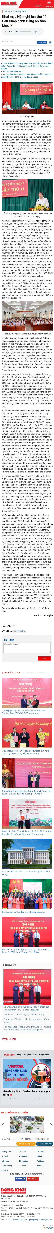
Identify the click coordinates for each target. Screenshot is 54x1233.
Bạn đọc (40, 1166)
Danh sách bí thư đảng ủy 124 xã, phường (23, 1014)
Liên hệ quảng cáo (26, 1143)
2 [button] (10, 1098)
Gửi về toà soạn (45, 1143)
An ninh (22, 1166)
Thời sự (6, 11)
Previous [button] (5, 1075)
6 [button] (27, 1098)
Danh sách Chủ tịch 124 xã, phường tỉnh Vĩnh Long (26, 1020)
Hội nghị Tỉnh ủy (19, 631)
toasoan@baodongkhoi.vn (16, 1220)
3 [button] (14, 1098)
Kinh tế (5, 1156)
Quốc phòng (7, 1166)
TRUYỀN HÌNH (42, 1139)
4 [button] (18, 1098)
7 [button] (31, 1098)
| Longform (32, 1055)
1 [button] (6, 1098)
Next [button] (49, 1075)
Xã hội (39, 1156)
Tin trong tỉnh (19, 11)
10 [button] (43, 1098)
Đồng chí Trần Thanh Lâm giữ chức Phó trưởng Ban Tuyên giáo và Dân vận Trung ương (27, 1028)
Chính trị (40, 1152)
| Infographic (43, 1055)
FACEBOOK (20, 1178)
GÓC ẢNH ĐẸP (9, 1139)
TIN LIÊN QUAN (11, 672)
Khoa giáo (23, 1161)
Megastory (21, 1055)
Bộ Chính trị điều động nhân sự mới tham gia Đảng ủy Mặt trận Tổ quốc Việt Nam (26, 1008)
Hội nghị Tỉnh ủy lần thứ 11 (12, 71)
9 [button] (39, 1098)
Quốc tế (5, 1170)
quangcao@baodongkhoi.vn (40, 1220)
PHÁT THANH (25, 1139)
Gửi (44, 658)
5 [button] (22, 1098)
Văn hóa (5, 1161)
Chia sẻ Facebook (42, 42)
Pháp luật (23, 1156)
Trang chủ (6, 1152)
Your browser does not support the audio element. (23, 31)
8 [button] (35, 1098)
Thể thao (40, 1161)
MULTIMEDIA (9, 1055)
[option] (27, 1078)
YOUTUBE (32, 1178)
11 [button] (47, 1098)
